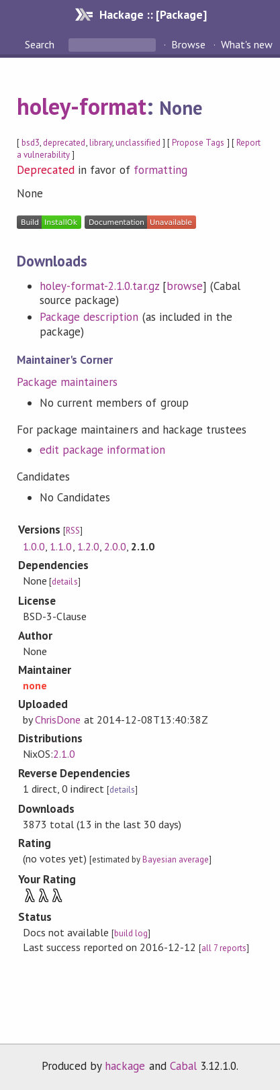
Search (41, 44)
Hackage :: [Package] (153, 14)
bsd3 (30, 142)
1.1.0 (61, 546)
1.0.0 (34, 546)
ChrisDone (58, 719)
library (100, 142)
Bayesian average (175, 859)
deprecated (64, 142)
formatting (160, 169)
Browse (188, 44)
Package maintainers (67, 382)
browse (185, 286)
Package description (89, 316)
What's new (247, 44)
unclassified (137, 142)
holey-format (81, 106)
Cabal (183, 1065)
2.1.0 (64, 753)
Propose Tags (198, 142)
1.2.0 (88, 546)
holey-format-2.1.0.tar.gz (99, 286)
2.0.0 (115, 546)
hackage (125, 1065)
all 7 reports (223, 948)
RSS (73, 530)
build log (131, 933)
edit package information (102, 449)
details (64, 581)
